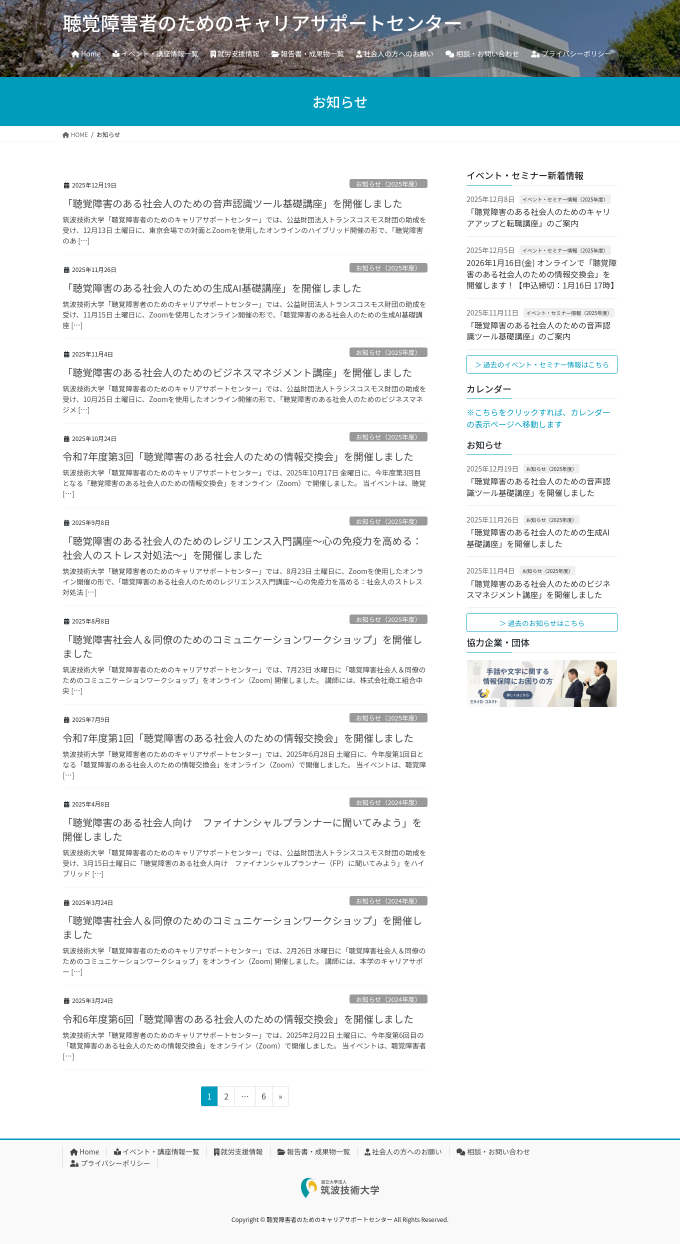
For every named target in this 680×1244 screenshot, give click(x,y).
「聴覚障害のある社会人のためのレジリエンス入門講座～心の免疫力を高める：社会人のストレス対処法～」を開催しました (242, 548)
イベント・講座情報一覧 (157, 1151)
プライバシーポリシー (110, 1163)
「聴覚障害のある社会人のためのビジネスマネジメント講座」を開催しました (237, 372)
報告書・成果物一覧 (314, 1151)
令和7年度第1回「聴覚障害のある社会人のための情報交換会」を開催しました (238, 737)
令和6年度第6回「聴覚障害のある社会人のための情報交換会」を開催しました (238, 1019)
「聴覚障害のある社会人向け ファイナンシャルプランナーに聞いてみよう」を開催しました (242, 829)
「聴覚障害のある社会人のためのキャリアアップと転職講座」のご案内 (538, 217)
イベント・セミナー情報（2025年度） (565, 199)
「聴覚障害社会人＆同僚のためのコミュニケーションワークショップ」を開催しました (242, 646)
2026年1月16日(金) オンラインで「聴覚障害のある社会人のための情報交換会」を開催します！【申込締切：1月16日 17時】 (542, 273)
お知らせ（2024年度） (389, 802)
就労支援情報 (238, 1151)
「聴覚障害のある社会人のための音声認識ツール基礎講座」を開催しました (232, 203)
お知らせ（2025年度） (389, 183)
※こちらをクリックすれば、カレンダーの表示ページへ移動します (538, 418)
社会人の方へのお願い (403, 1151)
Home (85, 1151)
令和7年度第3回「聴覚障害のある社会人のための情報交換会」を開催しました (238, 456)
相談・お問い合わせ (493, 1151)
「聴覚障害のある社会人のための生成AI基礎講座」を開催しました (212, 287)
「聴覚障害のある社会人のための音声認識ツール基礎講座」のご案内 (538, 330)
